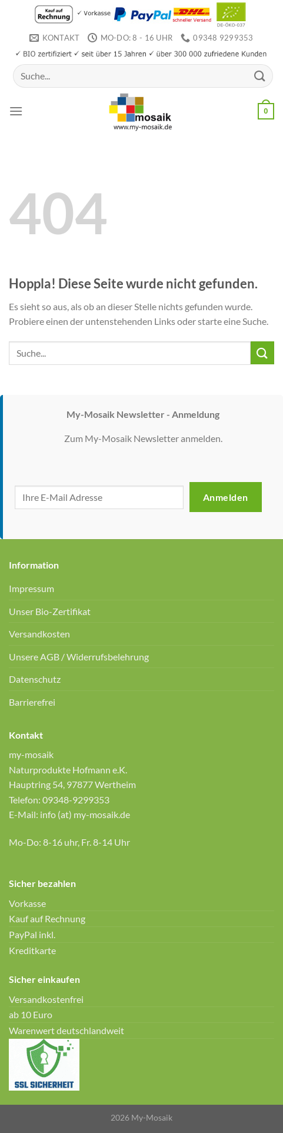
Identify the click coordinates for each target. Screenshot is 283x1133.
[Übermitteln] (260, 75)
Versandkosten (39, 633)
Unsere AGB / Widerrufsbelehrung (79, 656)
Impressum (31, 588)
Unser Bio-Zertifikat (50, 611)
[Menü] (16, 111)
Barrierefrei (32, 701)
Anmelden (225, 497)
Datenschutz (35, 679)
